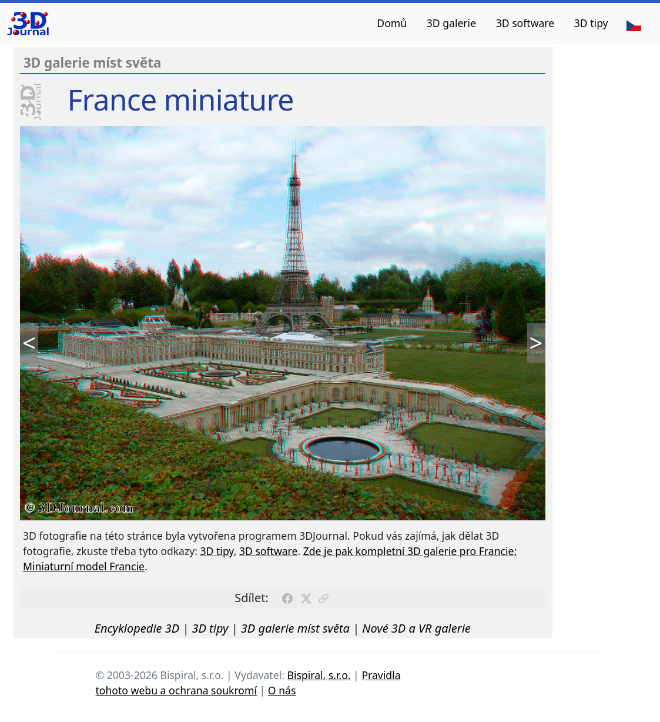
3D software (525, 23)
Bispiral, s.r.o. (318, 675)
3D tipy (591, 23)
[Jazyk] (633, 24)
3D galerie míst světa (295, 628)
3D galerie (451, 23)
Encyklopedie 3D (137, 628)
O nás (282, 690)
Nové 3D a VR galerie (416, 628)
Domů (392, 23)
